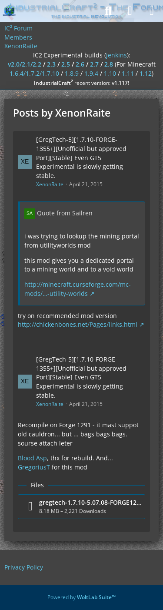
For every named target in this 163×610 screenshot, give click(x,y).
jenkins (116, 55)
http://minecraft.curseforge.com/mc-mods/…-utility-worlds (77, 289)
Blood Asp (32, 458)
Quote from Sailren (65, 213)
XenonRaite (49, 184)
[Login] (130, 11)
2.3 (51, 64)
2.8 (108, 64)
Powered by (81, 597)
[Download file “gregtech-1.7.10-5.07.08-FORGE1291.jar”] (81, 506)
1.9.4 (91, 73)
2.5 (65, 64)
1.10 (110, 73)
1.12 (146, 73)
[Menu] (151, 11)
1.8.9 (72, 73)
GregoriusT (34, 467)
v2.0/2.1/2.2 (24, 64)
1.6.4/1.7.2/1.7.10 (34, 73)
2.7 (94, 64)
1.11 (128, 73)
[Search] (108, 11)
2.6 (80, 64)
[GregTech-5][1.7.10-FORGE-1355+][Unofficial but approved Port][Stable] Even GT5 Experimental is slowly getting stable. (81, 157)
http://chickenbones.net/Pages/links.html (77, 324)
